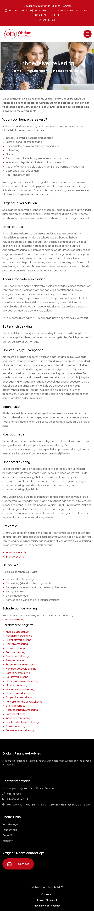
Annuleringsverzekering (20, 730)
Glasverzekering (15, 726)
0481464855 (47, 19)
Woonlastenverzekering (20, 689)
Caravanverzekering (18, 672)
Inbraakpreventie (16, 552)
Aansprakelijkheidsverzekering (24, 701)
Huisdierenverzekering (19, 635)
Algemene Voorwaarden (47, 905)
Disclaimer (47, 894)
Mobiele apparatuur (18, 631)
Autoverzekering (15, 652)
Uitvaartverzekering (18, 693)
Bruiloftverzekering (17, 656)
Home (17, 70)
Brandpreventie (15, 556)
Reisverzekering (15, 648)
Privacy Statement (47, 900)
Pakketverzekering (17, 676)
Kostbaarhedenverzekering (22, 722)
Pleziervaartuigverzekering (22, 681)
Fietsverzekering (15, 660)
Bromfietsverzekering (18, 639)
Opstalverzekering (17, 643)
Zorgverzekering (16, 714)
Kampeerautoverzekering (21, 668)
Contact (18, 864)
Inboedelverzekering (18, 718)
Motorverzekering (16, 685)
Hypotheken (9, 829)
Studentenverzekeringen (20, 664)
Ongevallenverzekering (19, 697)
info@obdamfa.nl (47, 15)
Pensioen (7, 840)
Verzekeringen (37, 70)
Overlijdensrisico (15, 705)
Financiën (7, 835)
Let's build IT (55, 887)
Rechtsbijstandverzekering (22, 709)
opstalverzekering (13, 619)
